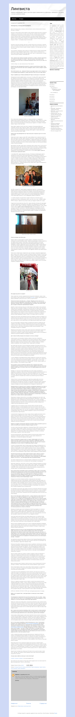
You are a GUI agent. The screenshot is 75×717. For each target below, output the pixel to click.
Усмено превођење (21, 668)
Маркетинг (60, 32)
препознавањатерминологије (17, 627)
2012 (52, 101)
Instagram (21, 658)
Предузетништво (52, 37)
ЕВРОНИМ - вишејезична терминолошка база (56, 109)
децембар (54, 87)
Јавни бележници (59, 30)
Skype (58, 65)
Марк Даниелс (52, 32)
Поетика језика (60, 33)
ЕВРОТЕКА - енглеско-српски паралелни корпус (57, 111)
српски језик (28, 667)
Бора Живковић (53, 24)
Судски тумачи (42, 667)
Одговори (17, 680)
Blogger (55, 713)
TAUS (62, 65)
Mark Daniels (58, 59)
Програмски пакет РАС (60, 38)
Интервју (16, 667)
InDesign (51, 57)
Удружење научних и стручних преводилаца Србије (57, 126)
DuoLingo (32, 297)
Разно (60, 40)
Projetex (62, 63)
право (51, 35)
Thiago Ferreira (52, 66)
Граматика (54, 25)
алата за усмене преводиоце (32, 623)
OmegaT (58, 63)
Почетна (14, 18)
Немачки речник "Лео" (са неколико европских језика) (56, 114)
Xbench (52, 67)
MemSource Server (53, 63)
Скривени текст (57, 42)
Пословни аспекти (53, 34)
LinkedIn (12, 658)
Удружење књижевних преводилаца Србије (55, 124)
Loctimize (51, 59)
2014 (52, 97)
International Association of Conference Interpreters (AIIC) (56, 129)
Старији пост (43, 703)
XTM (55, 67)
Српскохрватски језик (58, 46)
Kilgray (56, 57)
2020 (52, 84)
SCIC (52, 64)
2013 (52, 99)
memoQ (52, 60)
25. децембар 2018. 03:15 (24, 674)
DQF (55, 55)
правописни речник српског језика (58, 35)
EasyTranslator (60, 55)
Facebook (16, 658)
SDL (54, 64)
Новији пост (14, 703)
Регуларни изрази (53, 41)
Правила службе (60, 34)
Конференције (58, 31)
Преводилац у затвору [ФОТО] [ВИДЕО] (56, 90)
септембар (54, 92)
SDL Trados (59, 64)
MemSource (60, 60)
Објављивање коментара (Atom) (24, 706)
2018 (52, 86)
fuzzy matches (59, 56)
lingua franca (56, 58)
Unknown (17, 674)
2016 (52, 94)
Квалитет (51, 31)
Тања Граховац (14, 668)
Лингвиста (20, 8)
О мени (21, 18)
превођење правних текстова (56, 36)
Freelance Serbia (52, 56)
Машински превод (21, 667)
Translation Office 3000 (60, 66)
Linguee (61, 58)
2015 (52, 96)
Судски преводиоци (35, 667)
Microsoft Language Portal (56, 130)
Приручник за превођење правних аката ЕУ (56, 116)
